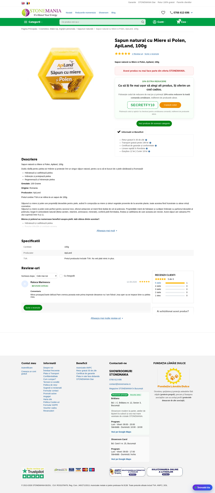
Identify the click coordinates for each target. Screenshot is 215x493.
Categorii (34, 22)
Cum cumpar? (49, 379)
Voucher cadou (50, 408)
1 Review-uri (137, 54)
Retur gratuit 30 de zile (86, 370)
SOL (165, 485)
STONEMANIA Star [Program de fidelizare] (85, 379)
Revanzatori (48, 411)
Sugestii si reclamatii (52, 388)
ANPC (159, 485)
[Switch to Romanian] (28, 3)
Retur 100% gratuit (166, 2)
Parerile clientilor (184, 2)
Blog (113, 12)
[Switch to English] (23, 3)
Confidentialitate (50, 376)
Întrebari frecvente (51, 370)
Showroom (103, 12)
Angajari (47, 396)
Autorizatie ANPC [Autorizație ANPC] (84, 368)
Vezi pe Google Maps (121, 432)
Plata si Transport (51, 373)
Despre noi (48, 368)
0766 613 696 (181, 12)
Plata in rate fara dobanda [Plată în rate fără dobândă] (87, 376)
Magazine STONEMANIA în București (126, 388)
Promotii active (50, 393)
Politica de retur (50, 385)
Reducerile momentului (85, 12)
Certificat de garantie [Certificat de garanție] (85, 373)
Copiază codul (170, 105)
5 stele (158, 283)
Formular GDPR (50, 405)
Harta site (47, 399)
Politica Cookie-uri (51, 402)
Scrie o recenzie (151, 54)
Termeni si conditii (51, 382)
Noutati (69, 12)
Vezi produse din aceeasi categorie (154, 123)
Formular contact (50, 391)
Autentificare (27, 368)
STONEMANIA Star (147, 2)
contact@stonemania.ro (120, 384)
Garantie (132, 2)
